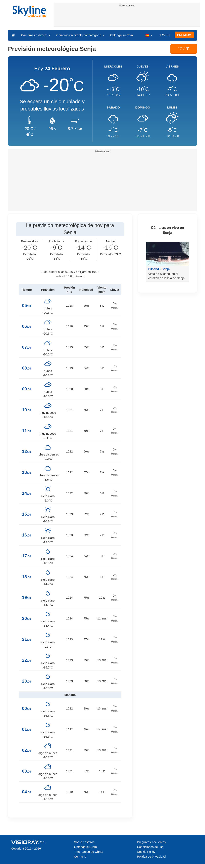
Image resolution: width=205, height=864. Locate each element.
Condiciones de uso (150, 847)
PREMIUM (184, 35)
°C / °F (183, 49)
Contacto (80, 856)
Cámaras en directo (35, 35)
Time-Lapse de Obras (88, 851)
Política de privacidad (151, 856)
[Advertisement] (127, 17)
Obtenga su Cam (121, 35)
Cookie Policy (146, 851)
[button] (148, 35)
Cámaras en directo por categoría (80, 35)
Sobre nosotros (84, 842)
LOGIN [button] (165, 35)
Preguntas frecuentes (151, 842)
